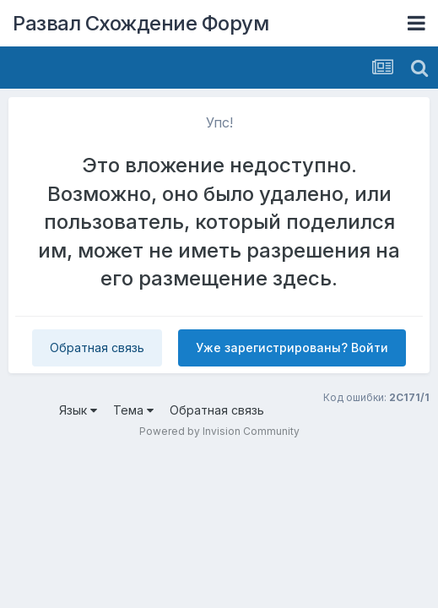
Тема (133, 410)
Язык (78, 410)
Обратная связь (97, 347)
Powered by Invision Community (219, 431)
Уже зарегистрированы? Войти (292, 347)
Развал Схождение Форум (140, 23)
